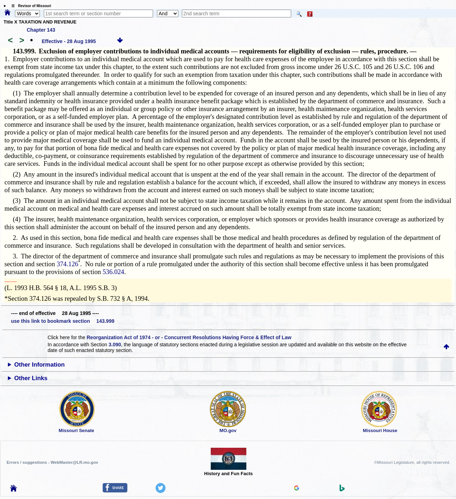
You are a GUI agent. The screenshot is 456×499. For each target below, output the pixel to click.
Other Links (30, 378)
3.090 (115, 344)
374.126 (67, 264)
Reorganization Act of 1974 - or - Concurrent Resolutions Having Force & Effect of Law (189, 337)
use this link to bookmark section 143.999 (62, 321)
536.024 (113, 271)
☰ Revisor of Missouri (29, 6)
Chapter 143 (41, 30)
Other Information (39, 364)
